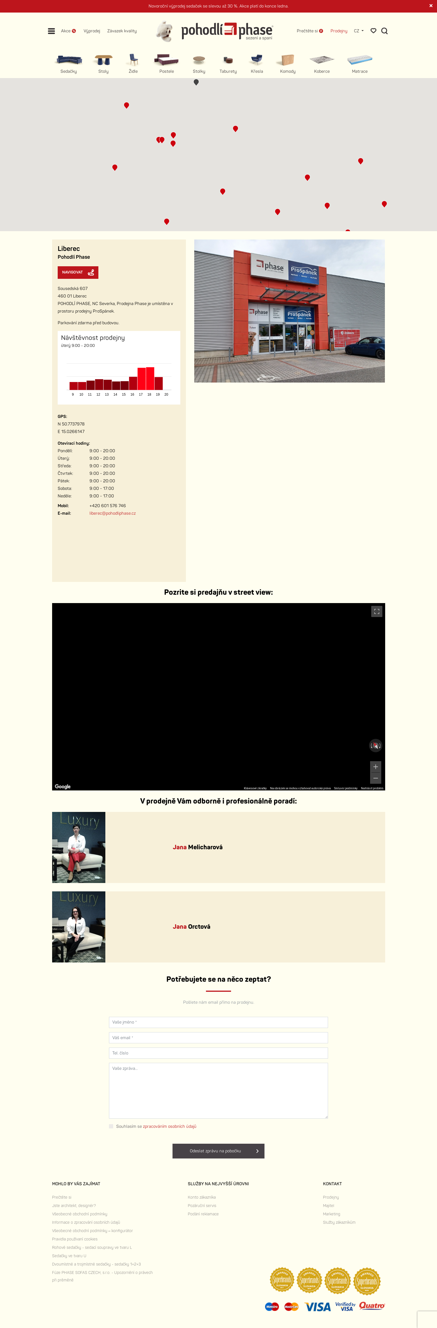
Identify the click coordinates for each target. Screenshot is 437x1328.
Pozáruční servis (202, 1205)
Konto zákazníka (202, 1197)
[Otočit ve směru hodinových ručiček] (380, 745)
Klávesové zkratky (255, 788)
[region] (218, 696)
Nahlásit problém (372, 788)
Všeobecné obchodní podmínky (79, 1214)
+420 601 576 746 (107, 506)
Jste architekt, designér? (74, 1205)
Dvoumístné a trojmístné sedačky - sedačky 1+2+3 (96, 1264)
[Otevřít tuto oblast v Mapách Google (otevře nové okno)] (63, 786)
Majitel (328, 1205)
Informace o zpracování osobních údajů (86, 1222)
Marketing (331, 1214)
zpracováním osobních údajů (169, 1126)
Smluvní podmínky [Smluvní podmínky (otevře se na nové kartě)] (346, 788)
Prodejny (339, 31)
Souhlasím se (156, 1126)
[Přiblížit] (375, 766)
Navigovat (78, 272)
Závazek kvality (122, 31)
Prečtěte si (61, 1197)
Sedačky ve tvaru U (69, 1256)
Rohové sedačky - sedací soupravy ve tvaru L (92, 1247)
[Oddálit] (375, 778)
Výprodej (92, 31)
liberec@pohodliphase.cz (112, 513)
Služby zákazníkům (339, 1222)
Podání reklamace (203, 1214)
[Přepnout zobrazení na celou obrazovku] (376, 611)
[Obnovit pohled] (376, 746)
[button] (159, 140)
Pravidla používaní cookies (75, 1239)
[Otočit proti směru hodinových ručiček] (371, 745)
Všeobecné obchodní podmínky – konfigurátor (92, 1230)
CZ (357, 31)
